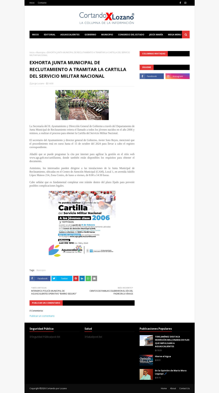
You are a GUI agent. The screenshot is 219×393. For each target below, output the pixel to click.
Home (164, 388)
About (173, 388)
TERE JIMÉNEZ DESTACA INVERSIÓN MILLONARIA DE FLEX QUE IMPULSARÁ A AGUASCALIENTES (172, 341)
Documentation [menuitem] (66, 42)
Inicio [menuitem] (35, 34)
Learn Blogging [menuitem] (41, 42)
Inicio (32, 2)
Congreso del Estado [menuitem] (131, 34)
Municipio (40, 52)
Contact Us (184, 388)
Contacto (42, 2)
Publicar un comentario (42, 315)
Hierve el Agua (163, 356)
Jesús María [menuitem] (156, 34)
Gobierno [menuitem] (90, 34)
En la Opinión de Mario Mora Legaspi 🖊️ (170, 372)
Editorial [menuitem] (49, 34)
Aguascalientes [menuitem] (70, 34)
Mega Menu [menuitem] (174, 34)
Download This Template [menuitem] (98, 42)
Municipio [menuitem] (107, 34)
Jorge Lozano (38, 83)
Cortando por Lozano (56, 388)
